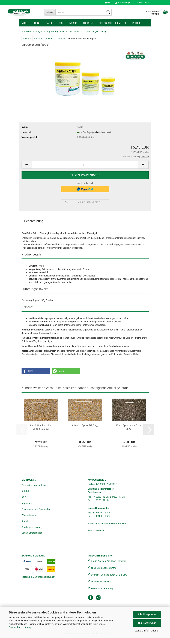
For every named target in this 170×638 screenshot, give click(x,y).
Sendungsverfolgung (32, 527)
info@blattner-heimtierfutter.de (110, 523)
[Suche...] (49, 12)
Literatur (87, 23)
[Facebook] (90, 597)
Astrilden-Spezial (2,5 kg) (84, 425)
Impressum (27, 503)
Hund (37, 23)
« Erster (27, 38)
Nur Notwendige (147, 623)
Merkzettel (142, 2)
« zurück (38, 38)
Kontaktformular (96, 530)
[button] (107, 2)
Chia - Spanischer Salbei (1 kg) (129, 427)
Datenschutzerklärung (20, 627)
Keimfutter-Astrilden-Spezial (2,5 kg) (40, 427)
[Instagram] (98, 597)
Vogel (25, 23)
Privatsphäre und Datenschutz (37, 509)
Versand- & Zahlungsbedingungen (38, 577)
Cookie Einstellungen (32, 532)
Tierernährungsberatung (34, 485)
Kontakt (25, 521)
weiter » (49, 38)
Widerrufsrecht (29, 515)
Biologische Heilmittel (112, 23)
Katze (49, 23)
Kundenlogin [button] (122, 2)
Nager (73, 23)
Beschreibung (33, 221)
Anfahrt (25, 491)
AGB (24, 497)
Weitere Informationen (147, 630)
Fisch (61, 23)
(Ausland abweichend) (102, 132)
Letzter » (61, 38)
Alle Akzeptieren (147, 614)
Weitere (136, 23)
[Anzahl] (85, 165)
